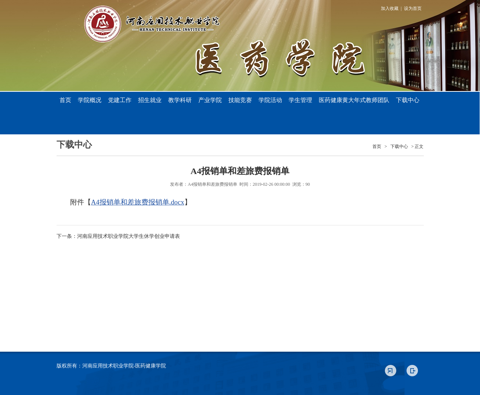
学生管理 (300, 100)
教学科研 (180, 100)
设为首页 (413, 8)
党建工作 (119, 100)
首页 (65, 100)
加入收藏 (389, 8)
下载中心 (407, 100)
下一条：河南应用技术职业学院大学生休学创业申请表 (118, 236)
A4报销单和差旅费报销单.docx (137, 202)
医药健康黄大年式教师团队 (354, 100)
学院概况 (89, 100)
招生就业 (150, 100)
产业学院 (210, 100)
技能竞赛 (240, 100)
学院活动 (270, 100)
